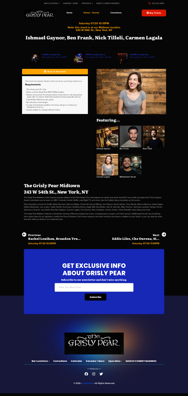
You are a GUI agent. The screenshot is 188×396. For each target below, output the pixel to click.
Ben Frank (124, 148)
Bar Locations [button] (51, 3)
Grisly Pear (87, 383)
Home (69, 12)
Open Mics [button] (87, 3)
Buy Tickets (154, 13)
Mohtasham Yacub (128, 177)
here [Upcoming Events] (80, 81)
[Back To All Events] (55, 72)
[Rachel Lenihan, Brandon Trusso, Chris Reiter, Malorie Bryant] (51, 242)
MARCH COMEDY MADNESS (107, 3)
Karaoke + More (70, 3)
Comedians (116, 12)
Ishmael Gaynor (103, 148)
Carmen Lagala (103, 177)
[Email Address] (94, 287)
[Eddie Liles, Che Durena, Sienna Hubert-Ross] (139, 242)
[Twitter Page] (101, 374)
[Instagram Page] (93, 374)
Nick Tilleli (147, 148)
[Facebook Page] (86, 374)
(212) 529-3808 (157, 3)
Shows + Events (91, 12)
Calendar (76, 361)
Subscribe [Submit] (95, 297)
